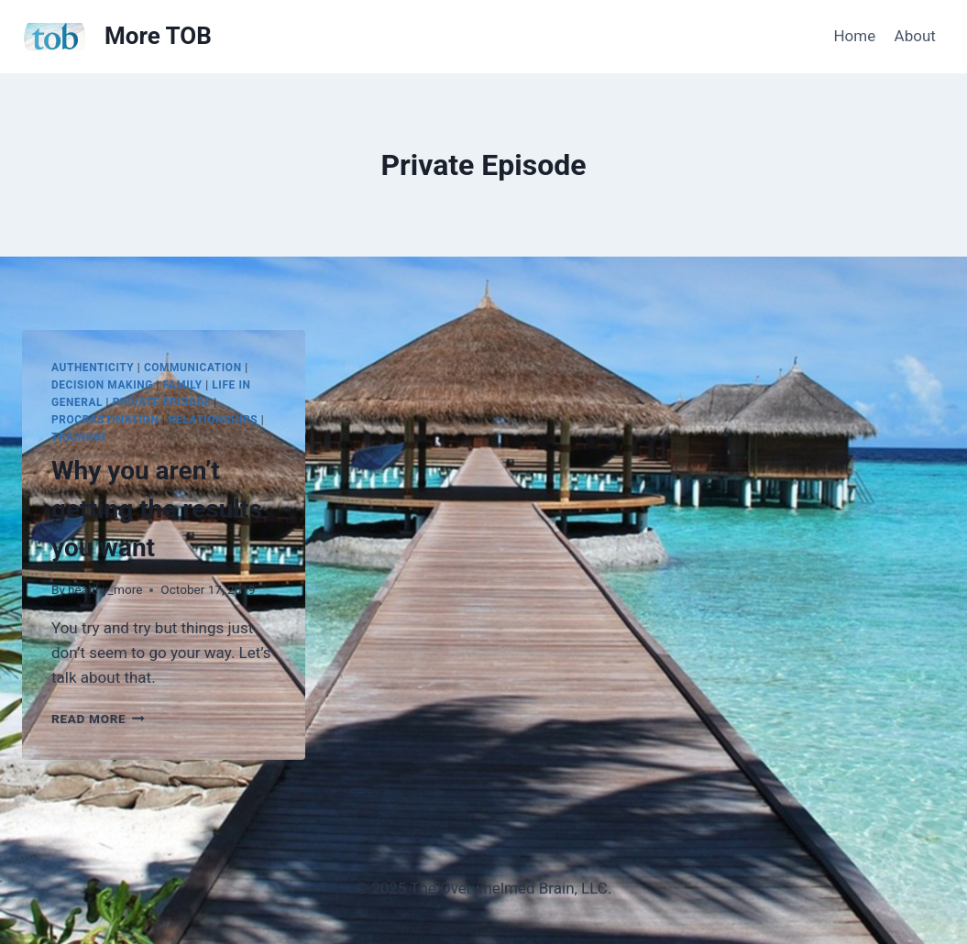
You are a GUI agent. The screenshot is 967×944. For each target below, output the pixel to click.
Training (78, 437)
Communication (193, 367)
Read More (98, 718)
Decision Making (102, 385)
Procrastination (105, 419)
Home (854, 36)
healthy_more (105, 589)
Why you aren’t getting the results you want (156, 509)
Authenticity (92, 367)
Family (183, 385)
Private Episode (162, 402)
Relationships (213, 419)
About (915, 36)
